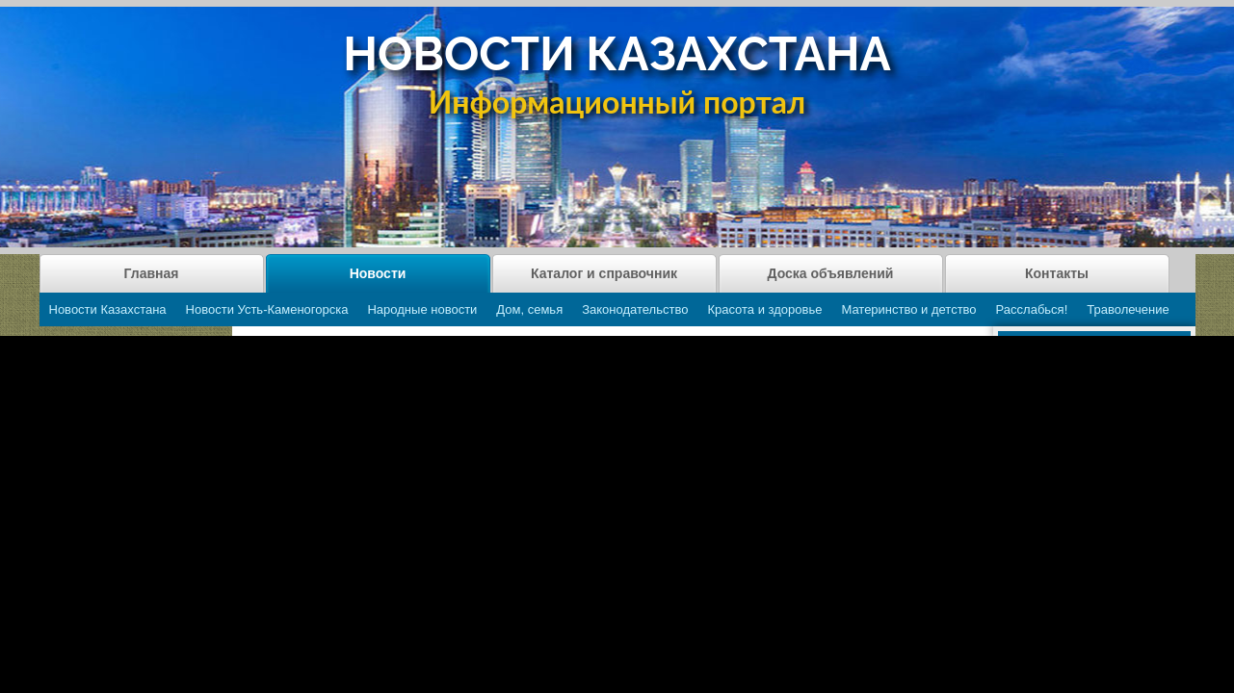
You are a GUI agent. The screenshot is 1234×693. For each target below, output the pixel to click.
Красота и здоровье (764, 309)
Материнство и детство (908, 309)
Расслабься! (1032, 309)
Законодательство (635, 309)
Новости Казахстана (108, 309)
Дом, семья (529, 309)
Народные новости (422, 309)
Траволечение (1127, 309)
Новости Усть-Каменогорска (267, 309)
